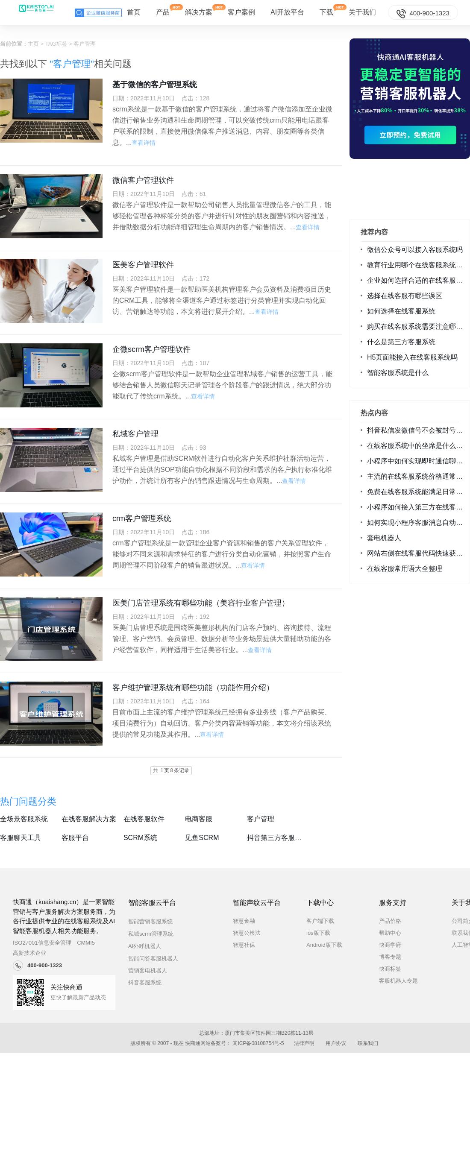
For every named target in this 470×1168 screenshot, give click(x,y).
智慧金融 (244, 921)
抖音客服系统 (145, 982)
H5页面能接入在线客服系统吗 (412, 357)
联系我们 (368, 1043)
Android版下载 (324, 945)
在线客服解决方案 (89, 819)
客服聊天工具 (20, 837)
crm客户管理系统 (141, 518)
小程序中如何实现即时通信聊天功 (418, 461)
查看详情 (144, 142)
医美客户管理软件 (143, 265)
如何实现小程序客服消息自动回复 (418, 522)
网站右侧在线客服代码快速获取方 (418, 553)
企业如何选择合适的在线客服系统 (418, 280)
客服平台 (75, 837)
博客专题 (390, 957)
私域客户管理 (135, 434)
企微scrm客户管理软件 (151, 349)
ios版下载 (318, 933)
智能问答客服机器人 (160, 958)
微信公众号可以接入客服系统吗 (415, 249)
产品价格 (390, 921)
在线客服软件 (143, 819)
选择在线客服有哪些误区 (404, 295)
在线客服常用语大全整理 (404, 568)
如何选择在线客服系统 (401, 311)
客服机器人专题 (398, 981)
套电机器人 (384, 538)
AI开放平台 (287, 12)
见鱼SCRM (202, 837)
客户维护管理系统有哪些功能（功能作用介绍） (193, 687)
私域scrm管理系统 (158, 934)
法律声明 (304, 1043)
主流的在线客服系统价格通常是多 (418, 476)
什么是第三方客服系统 (401, 341)
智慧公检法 (247, 933)
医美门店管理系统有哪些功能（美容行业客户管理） (200, 603)
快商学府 (390, 945)
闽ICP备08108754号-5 (258, 1043)
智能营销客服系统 (158, 921)
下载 (326, 10)
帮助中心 (390, 933)
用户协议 (336, 1043)
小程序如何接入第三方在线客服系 (418, 507)
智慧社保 (244, 945)
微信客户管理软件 (143, 180)
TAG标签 (56, 44)
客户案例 (241, 12)
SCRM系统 (140, 837)
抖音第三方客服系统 (277, 837)
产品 (163, 10)
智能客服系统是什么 (398, 372)
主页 (33, 44)
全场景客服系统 (24, 819)
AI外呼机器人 (152, 946)
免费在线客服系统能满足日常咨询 (418, 491)
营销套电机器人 (147, 970)
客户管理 (260, 819)
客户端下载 (320, 921)
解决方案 (198, 10)
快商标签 (390, 969)
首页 (134, 12)
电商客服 (198, 819)
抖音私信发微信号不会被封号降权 (418, 430)
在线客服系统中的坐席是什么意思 (418, 445)
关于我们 (362, 12)
